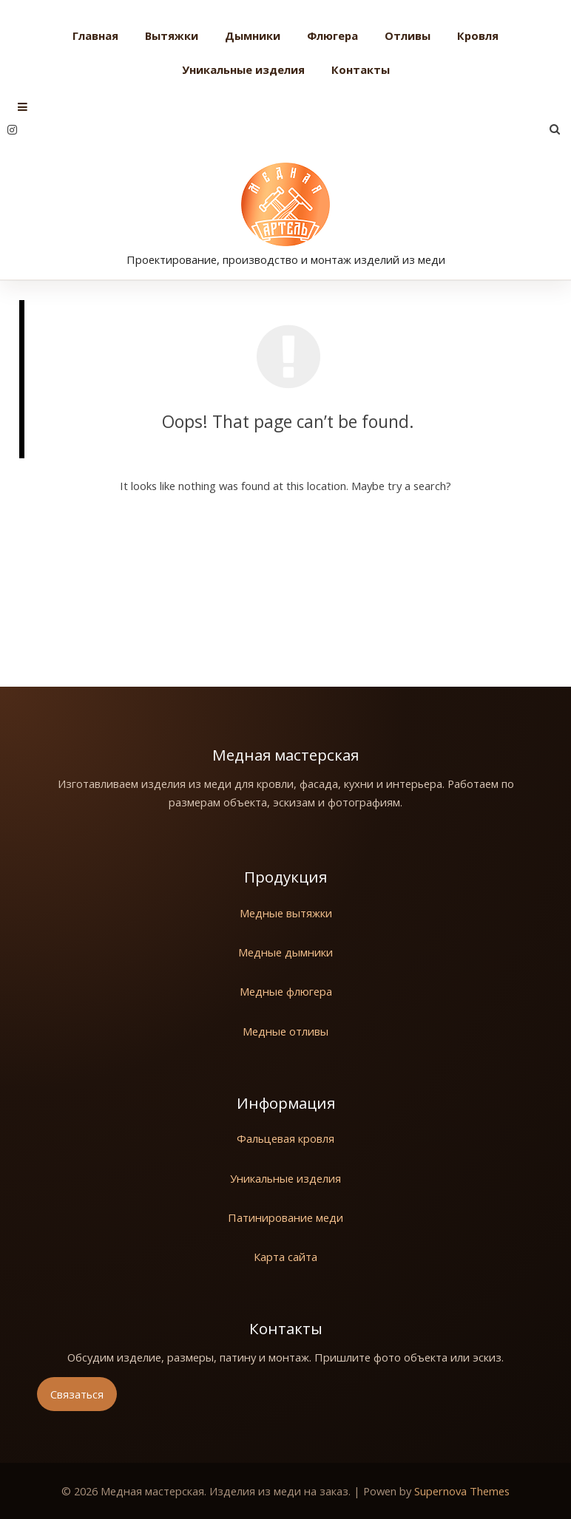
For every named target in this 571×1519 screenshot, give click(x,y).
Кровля (478, 35)
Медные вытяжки (286, 912)
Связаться (77, 1394)
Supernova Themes (462, 1491)
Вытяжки (171, 35)
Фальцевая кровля (285, 1138)
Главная (95, 35)
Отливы (407, 35)
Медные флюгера (286, 991)
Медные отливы (285, 1031)
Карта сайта (285, 1256)
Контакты (360, 69)
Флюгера (332, 35)
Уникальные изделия (243, 69)
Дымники (252, 35)
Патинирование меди (285, 1217)
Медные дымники (285, 952)
